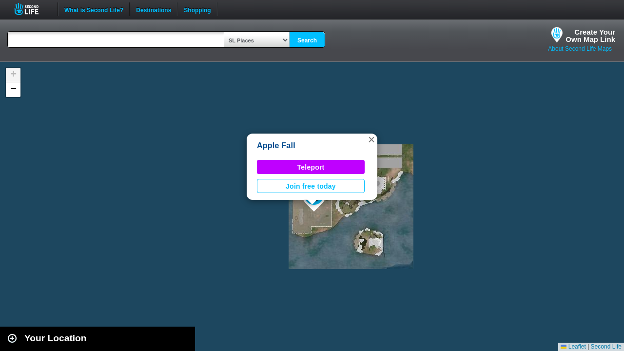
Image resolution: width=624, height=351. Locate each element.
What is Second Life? (93, 9)
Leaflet (573, 346)
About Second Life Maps (580, 48)
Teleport (311, 167)
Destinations (153, 9)
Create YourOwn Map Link (590, 35)
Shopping (197, 9)
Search (307, 40)
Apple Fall (276, 145)
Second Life (32, 9)
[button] (371, 139)
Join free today (311, 186)
